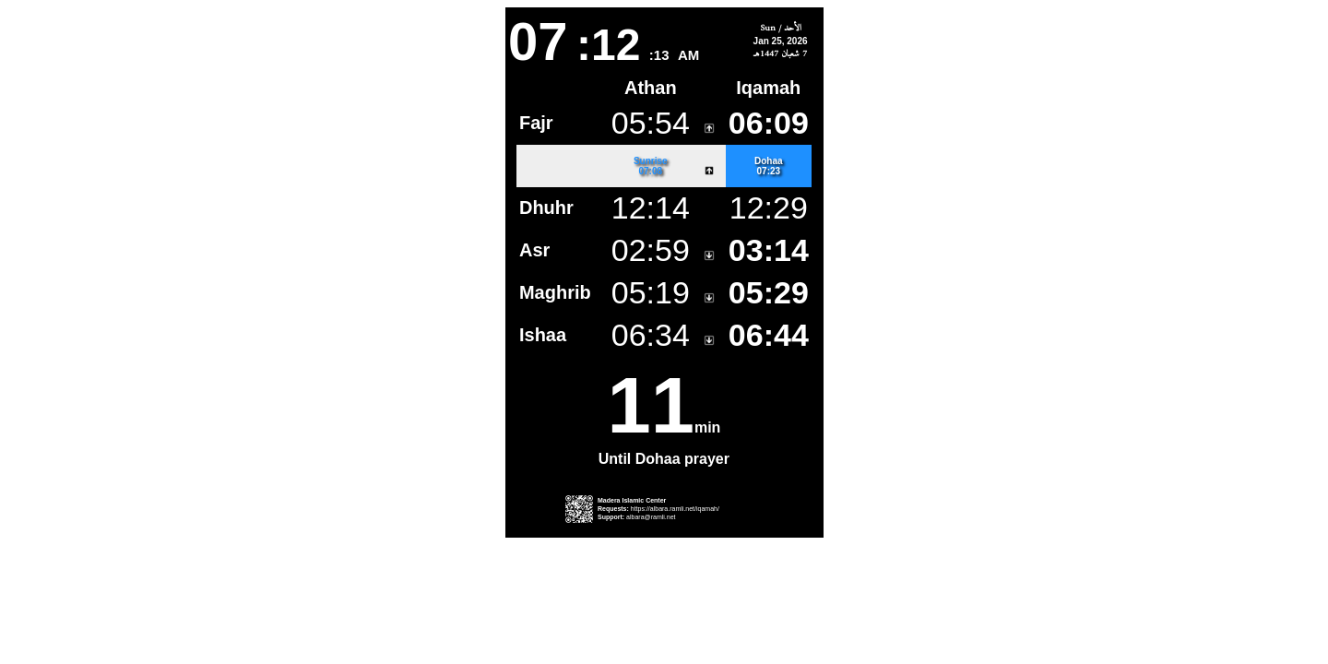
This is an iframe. (664, 272)
